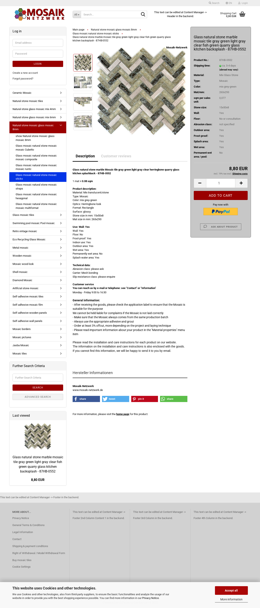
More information (231, 599)
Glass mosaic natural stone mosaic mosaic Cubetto (36, 147)
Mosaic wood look (23, 263)
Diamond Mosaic (22, 280)
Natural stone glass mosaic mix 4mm (34, 109)
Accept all (231, 590)
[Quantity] (220, 183)
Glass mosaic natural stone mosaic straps (36, 186)
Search (37, 387)
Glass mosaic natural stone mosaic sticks (36, 176)
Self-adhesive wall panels (27, 321)
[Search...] (77, 14)
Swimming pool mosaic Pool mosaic (34, 223)
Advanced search (38, 396)
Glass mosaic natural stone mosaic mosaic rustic (36, 167)
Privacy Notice (150, 598)
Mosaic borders (22, 329)
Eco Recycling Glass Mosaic (29, 239)
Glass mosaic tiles (23, 214)
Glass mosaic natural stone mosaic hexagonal (36, 196)
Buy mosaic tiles (21, 560)
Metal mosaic (20, 247)
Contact (16, 539)
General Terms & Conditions (28, 525)
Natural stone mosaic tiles (28, 101)
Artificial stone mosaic (25, 288)
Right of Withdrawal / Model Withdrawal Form (38, 553)
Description (85, 156)
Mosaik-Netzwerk (176, 47)
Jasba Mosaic (21, 345)
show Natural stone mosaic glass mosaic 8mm (35, 137)
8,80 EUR (37, 480)
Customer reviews (116, 156)
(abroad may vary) (228, 69)
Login (38, 63)
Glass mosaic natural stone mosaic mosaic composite (36, 157)
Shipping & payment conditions (30, 546)
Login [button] (243, 3)
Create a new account (25, 72)
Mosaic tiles (20, 353)
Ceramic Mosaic (22, 92)
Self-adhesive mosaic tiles (28, 296)
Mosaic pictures (22, 337)
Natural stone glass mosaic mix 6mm (34, 117)
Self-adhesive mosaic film (28, 304)
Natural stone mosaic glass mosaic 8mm (33, 127)
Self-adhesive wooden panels (30, 312)
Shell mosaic (20, 272)
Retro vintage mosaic (25, 231)
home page (122, 414)
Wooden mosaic (22, 255)
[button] (229, 3)
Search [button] (214, 3)
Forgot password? (23, 78)
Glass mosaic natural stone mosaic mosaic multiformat (36, 205)
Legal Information (22, 532)
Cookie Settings (21, 566)
